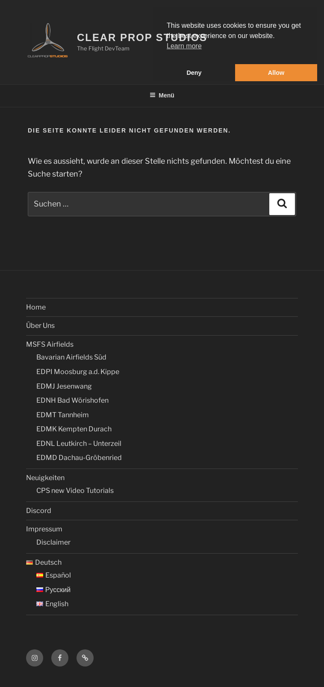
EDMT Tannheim (62, 415)
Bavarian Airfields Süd (71, 357)
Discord (38, 511)
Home (36, 307)
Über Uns (40, 325)
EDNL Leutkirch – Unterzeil (78, 443)
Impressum (44, 529)
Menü (162, 95)
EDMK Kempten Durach (74, 429)
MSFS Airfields (50, 344)
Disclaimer (53, 542)
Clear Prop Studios (142, 37)
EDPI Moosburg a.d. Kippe (77, 372)
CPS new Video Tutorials (75, 491)
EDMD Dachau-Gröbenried (79, 458)
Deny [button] (193, 72)
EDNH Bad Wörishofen (72, 400)
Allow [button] (276, 72)
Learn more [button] (184, 46)
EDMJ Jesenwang (64, 386)
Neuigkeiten (45, 478)
